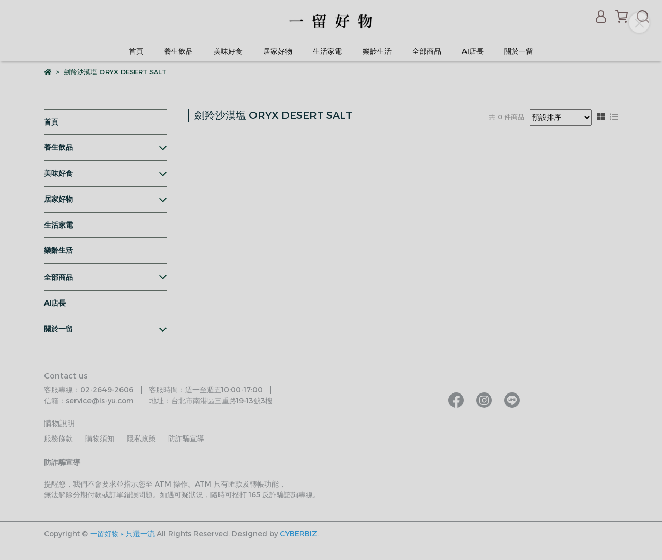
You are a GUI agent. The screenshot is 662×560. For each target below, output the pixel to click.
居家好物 (277, 51)
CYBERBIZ (298, 533)
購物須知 (99, 438)
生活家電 (327, 51)
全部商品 (426, 51)
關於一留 (518, 51)
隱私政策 (141, 438)
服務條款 (58, 438)
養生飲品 (178, 51)
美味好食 (228, 51)
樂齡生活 (377, 51)
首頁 (136, 51)
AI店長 (473, 51)
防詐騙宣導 (186, 438)
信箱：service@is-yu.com (89, 400)
